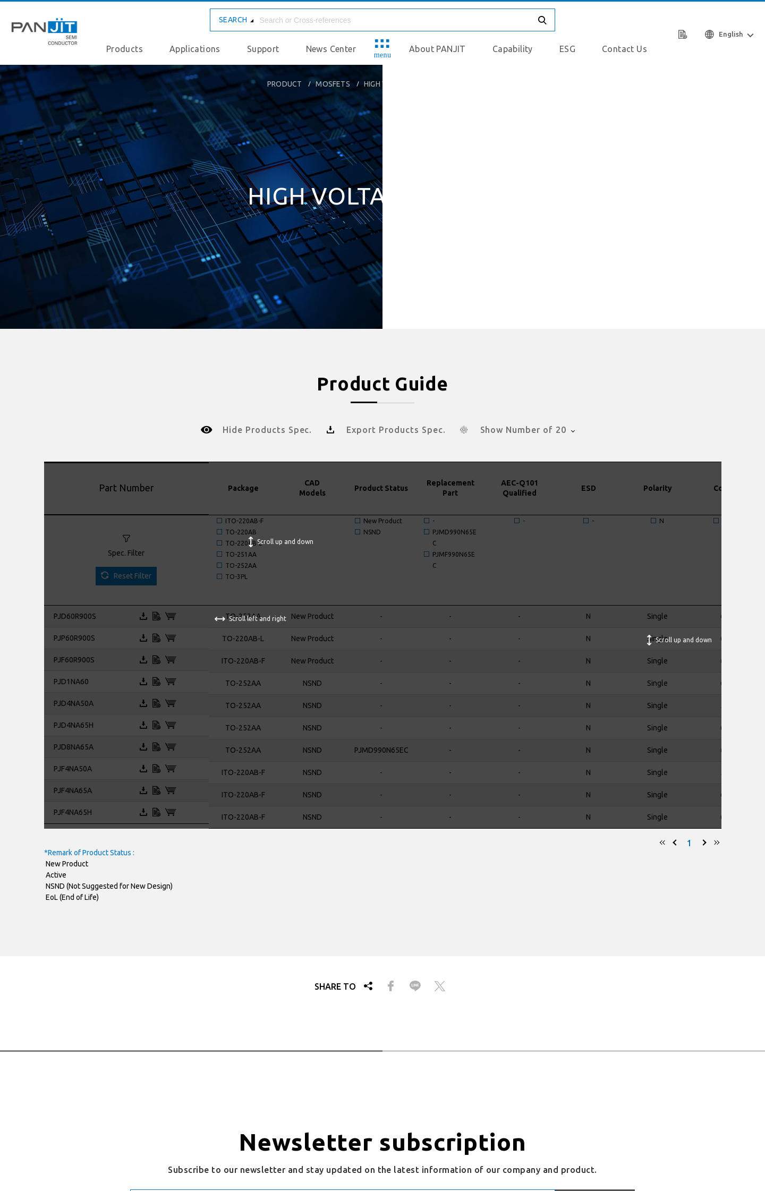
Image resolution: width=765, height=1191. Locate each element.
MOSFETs (333, 84)
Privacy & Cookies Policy (574, 968)
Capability (512, 49)
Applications (194, 49)
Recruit (541, 1104)
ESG (567, 49)
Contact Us (624, 49)
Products (124, 49)
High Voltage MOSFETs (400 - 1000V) (431, 84)
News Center (331, 49)
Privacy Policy (677, 1104)
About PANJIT (437, 49)
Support (263, 49)
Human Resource (603, 1104)
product (284, 84)
